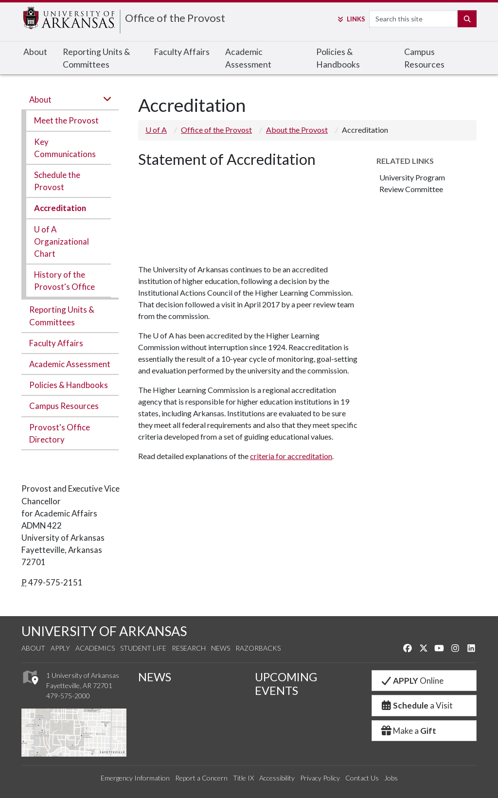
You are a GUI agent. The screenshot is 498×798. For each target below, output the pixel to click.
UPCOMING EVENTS (286, 683)
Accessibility (277, 778)
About (35, 52)
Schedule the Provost (57, 181)
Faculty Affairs (182, 52)
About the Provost (297, 129)
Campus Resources (424, 58)
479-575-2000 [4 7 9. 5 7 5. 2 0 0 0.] (68, 696)
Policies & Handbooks (338, 58)
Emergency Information (135, 778)
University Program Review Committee (412, 183)
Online (412, 680)
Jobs (391, 778)
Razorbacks (258, 648)
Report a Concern (201, 778)
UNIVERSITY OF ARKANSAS (104, 631)
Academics (95, 648)
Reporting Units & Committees (96, 58)
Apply (60, 648)
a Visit (416, 705)
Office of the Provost (175, 17)
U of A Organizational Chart (61, 241)
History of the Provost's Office (64, 280)
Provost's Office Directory (59, 433)
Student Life (143, 648)
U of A (156, 129)
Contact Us (362, 778)
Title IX (243, 778)
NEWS (154, 677)
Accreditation (60, 208)
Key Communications (65, 148)
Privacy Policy (320, 778)
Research (189, 648)
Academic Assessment (248, 58)
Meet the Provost (66, 120)
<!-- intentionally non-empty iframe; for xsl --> (174, 212)
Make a (408, 731)
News (220, 648)
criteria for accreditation (291, 456)
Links (351, 19)
